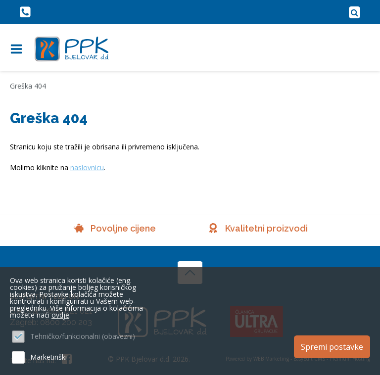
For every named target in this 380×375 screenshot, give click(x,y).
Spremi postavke (332, 346)
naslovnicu (87, 167)
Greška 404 (28, 86)
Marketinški (48, 357)
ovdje (60, 315)
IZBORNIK (18, 49)
